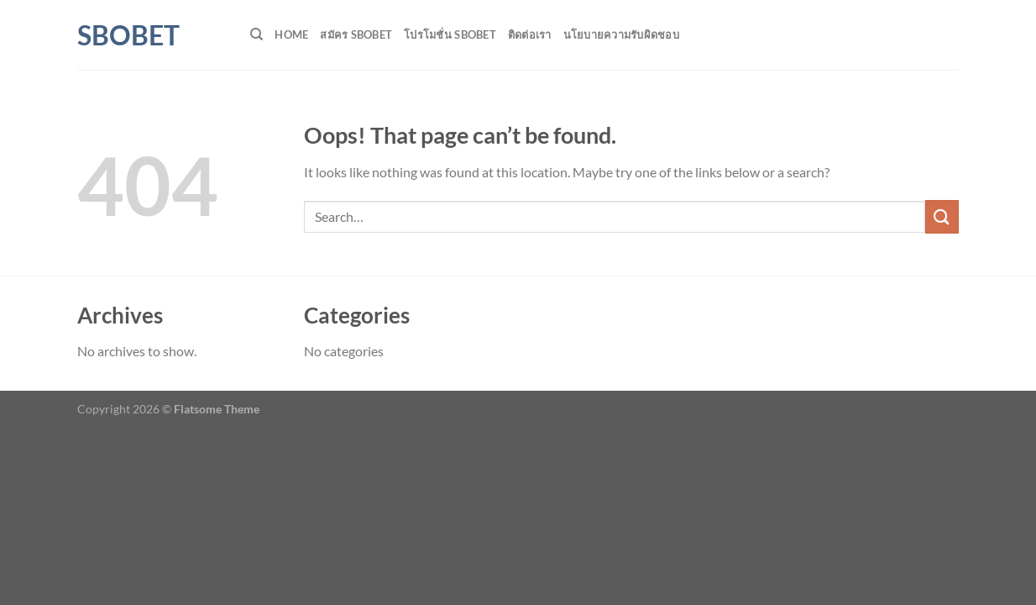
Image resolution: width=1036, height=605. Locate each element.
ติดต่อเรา (530, 34)
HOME (291, 34)
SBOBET (128, 35)
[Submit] (942, 216)
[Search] (256, 34)
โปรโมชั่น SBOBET (450, 34)
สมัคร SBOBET (356, 34)
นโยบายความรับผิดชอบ (621, 34)
